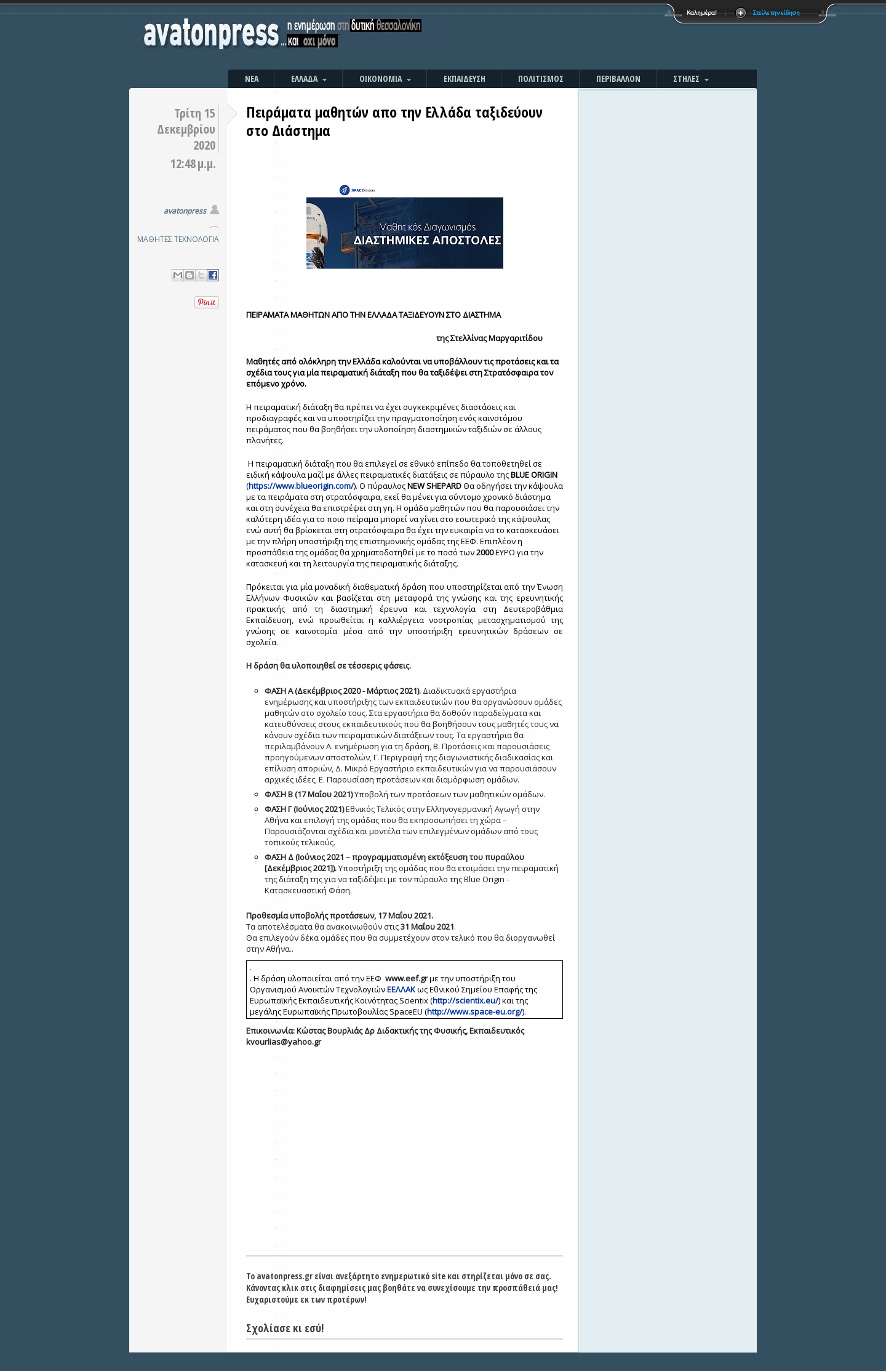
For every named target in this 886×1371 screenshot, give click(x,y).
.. (406, 978)
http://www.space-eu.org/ (474, 1011)
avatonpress (185, 211)
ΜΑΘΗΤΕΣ (154, 239)
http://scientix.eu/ (465, 1000)
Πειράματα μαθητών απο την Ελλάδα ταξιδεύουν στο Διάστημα (394, 121)
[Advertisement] (575, 37)
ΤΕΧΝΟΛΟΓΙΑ (196, 239)
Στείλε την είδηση (776, 13)
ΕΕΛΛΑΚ (401, 989)
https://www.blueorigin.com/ (301, 485)
